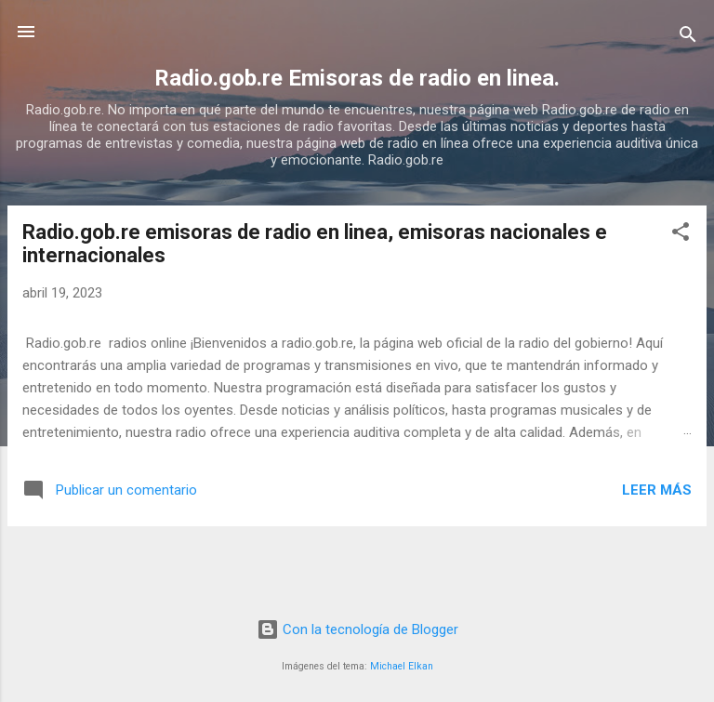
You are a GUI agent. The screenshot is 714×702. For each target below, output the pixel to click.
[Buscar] (688, 37)
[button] (680, 234)
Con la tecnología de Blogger (357, 629)
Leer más (657, 490)
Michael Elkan (401, 666)
